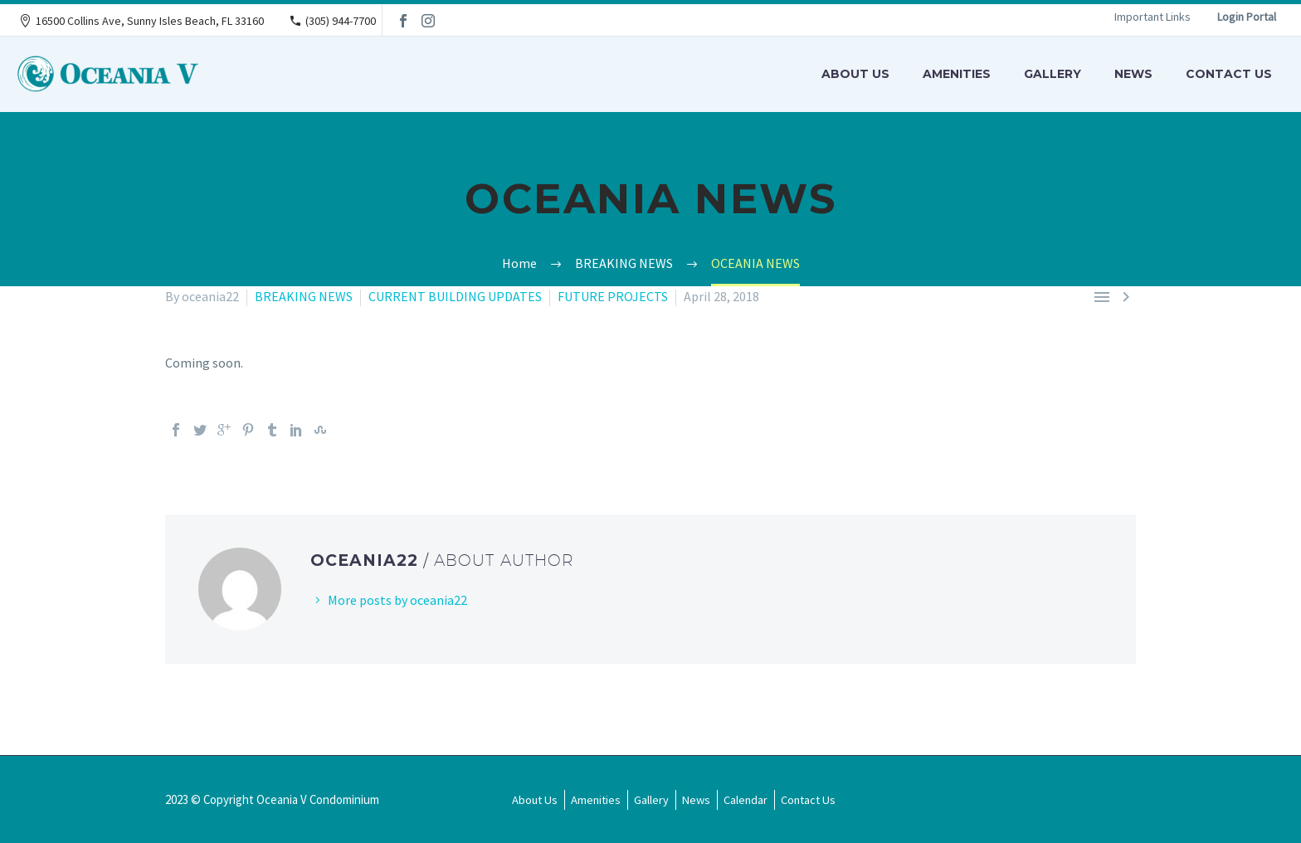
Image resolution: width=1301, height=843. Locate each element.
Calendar (745, 800)
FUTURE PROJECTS (613, 296)
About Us (855, 73)
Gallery (1052, 73)
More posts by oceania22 (397, 600)
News (1133, 73)
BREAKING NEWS (304, 296)
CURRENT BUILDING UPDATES (455, 296)
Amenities (957, 73)
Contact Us (1229, 73)
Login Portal (1246, 16)
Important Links (1152, 16)
